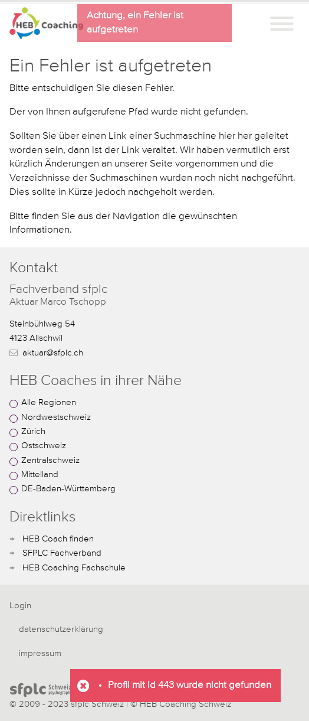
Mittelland (39, 474)
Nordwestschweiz (56, 417)
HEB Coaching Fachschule (74, 567)
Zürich (33, 431)
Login (20, 605)
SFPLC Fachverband (61, 553)
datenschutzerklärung (61, 629)
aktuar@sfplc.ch (52, 352)
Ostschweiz (43, 445)
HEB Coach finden (58, 538)
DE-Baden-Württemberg (68, 488)
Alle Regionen (48, 402)
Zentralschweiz (50, 460)
